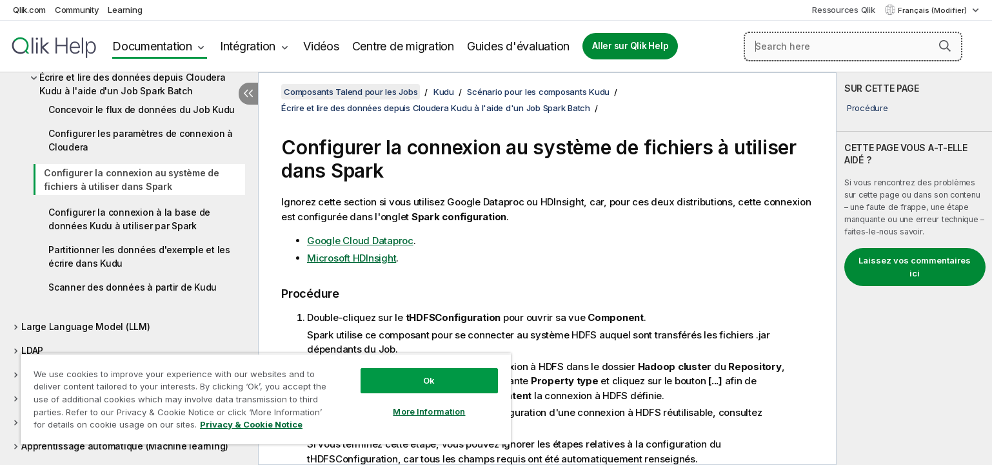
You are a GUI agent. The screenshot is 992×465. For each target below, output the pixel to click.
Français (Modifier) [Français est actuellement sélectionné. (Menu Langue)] (933, 10)
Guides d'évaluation (518, 46)
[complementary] (914, 268)
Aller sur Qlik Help (630, 46)
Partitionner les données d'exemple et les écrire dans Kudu (139, 256)
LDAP (32, 350)
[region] (266, 398)
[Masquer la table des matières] (248, 94)
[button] (945, 45)
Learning (125, 10)
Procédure (867, 108)
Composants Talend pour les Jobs (350, 92)
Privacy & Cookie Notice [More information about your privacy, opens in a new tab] (251, 424)
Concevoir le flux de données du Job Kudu (141, 109)
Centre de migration (403, 46)
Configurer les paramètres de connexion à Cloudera (140, 140)
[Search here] (853, 46)
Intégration (247, 46)
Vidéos (321, 46)
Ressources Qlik (843, 10)
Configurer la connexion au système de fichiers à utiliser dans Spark (131, 179)
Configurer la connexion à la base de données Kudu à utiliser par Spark (129, 219)
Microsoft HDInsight (351, 258)
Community (77, 10)
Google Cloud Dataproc (360, 240)
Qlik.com (29, 10)
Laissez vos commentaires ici (914, 266)
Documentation (152, 46)
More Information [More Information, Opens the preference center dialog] (429, 411)
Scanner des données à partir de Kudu (132, 287)
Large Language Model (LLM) (85, 326)
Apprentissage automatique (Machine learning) (124, 445)
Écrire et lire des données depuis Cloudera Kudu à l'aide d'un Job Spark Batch (132, 84)
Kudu (443, 92)
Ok (429, 380)
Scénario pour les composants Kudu (538, 92)
